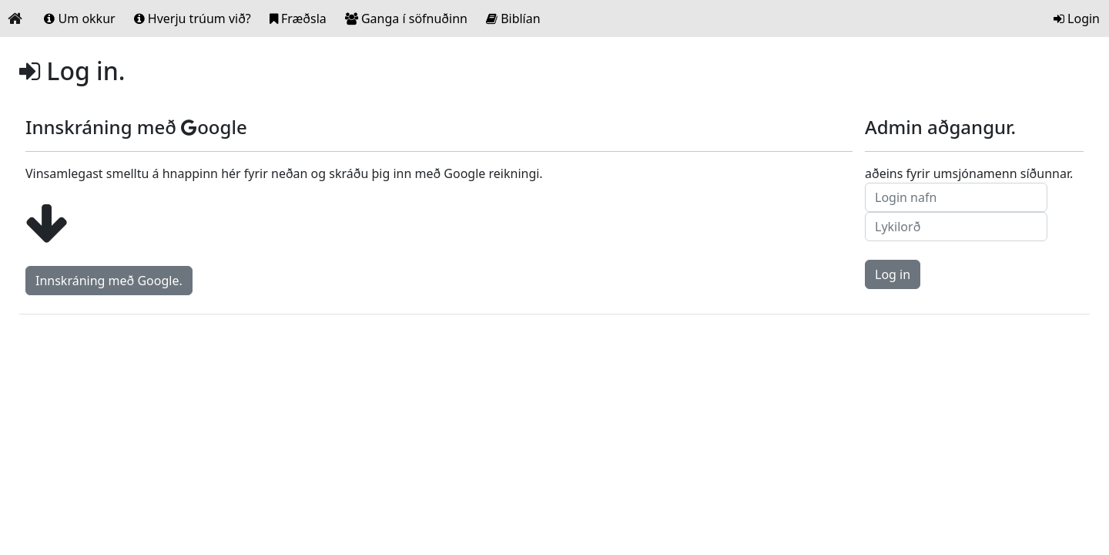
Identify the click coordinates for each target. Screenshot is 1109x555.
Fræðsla (298, 18)
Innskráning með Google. (109, 280)
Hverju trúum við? (192, 18)
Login (1077, 18)
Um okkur (79, 18)
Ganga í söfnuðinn (406, 18)
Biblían (513, 18)
